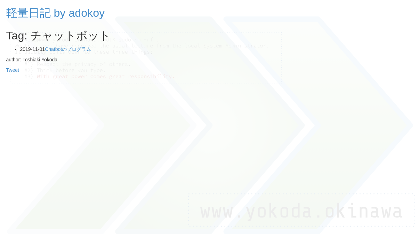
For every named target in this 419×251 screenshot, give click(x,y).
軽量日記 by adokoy (55, 13)
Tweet (12, 70)
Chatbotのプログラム (68, 49)
